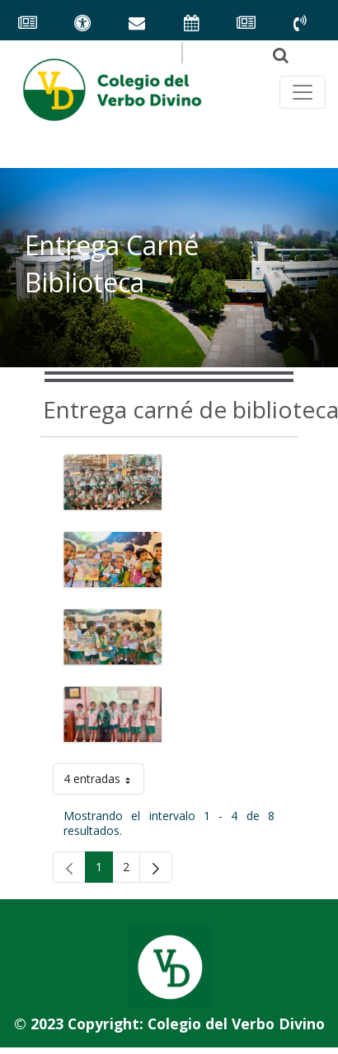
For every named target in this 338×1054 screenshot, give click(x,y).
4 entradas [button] (103, 782)
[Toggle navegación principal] (302, 92)
